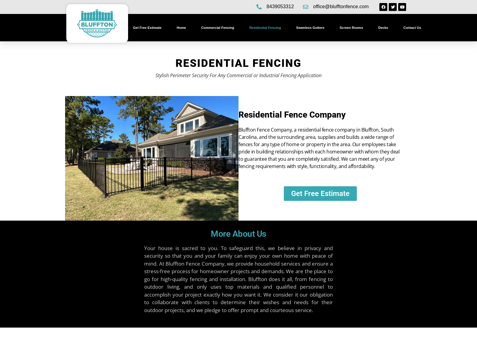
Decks (383, 27)
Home (181, 27)
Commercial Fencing (217, 27)
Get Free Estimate (147, 27)
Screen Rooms (351, 27)
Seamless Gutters (310, 27)
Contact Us (412, 27)
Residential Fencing (265, 27)
